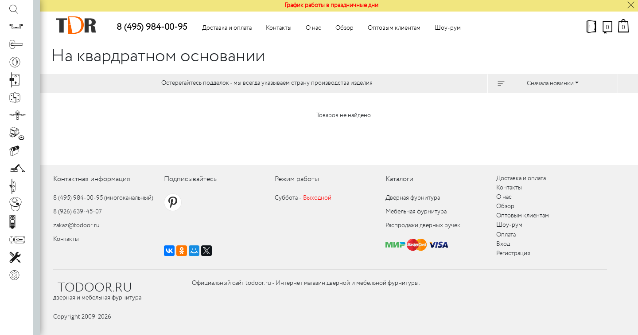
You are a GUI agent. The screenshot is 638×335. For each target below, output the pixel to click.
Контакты (279, 28)
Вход (503, 244)
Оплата (506, 234)
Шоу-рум (448, 28)
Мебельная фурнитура (416, 211)
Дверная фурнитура (412, 197)
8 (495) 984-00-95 (152, 27)
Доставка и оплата (227, 28)
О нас (313, 28)
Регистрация (513, 253)
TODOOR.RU (95, 288)
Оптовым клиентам (394, 28)
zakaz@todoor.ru (76, 225)
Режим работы (297, 179)
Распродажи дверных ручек (422, 225)
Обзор (344, 28)
